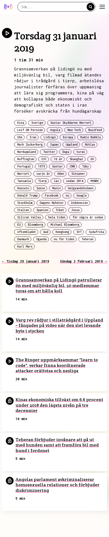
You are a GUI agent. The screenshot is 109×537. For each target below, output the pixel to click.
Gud (45, 232)
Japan (54, 144)
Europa (68, 137)
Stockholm (25, 203)
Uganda (41, 239)
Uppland (72, 144)
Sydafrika (96, 232)
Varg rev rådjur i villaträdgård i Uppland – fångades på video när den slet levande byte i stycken (59, 325)
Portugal (24, 166)
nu (67, 195)
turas (80, 152)
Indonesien (79, 203)
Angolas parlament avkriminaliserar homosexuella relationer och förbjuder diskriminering (58, 485)
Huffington (25, 159)
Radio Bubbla (90, 137)
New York (74, 130)
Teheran (87, 239)
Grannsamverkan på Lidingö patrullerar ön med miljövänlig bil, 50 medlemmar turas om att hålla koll (59, 285)
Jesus (75, 210)
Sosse (40, 188)
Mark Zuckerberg (30, 144)
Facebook (52, 195)
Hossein (23, 188)
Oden (60, 173)
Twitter (49, 152)
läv (56, 181)
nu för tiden (64, 239)
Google (81, 195)
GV (92, 159)
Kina (20, 122)
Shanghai (76, 159)
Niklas (90, 144)
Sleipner (78, 173)
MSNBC (95, 181)
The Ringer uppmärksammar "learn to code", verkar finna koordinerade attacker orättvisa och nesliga (57, 365)
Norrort (23, 173)
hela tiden (56, 217)
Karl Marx (25, 246)
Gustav (57, 166)
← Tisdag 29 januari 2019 (25, 261)
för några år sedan (88, 217)
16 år (58, 159)
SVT (79, 232)
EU (19, 224)
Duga (65, 152)
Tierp (42, 181)
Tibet (60, 210)
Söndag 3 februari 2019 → (83, 261)
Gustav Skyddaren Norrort (70, 122)
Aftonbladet (26, 232)
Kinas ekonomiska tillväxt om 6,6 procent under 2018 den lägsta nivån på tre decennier (59, 405)
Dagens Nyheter (52, 203)
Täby (85, 166)
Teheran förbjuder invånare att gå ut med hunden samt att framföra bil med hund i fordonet (57, 445)
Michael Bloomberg (64, 224)
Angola (55, 130)
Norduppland (26, 152)
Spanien (42, 210)
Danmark (23, 239)
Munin (56, 188)
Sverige (37, 122)
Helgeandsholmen (80, 188)
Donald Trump (27, 195)
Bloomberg (35, 224)
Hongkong (62, 232)
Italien (23, 210)
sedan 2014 (74, 181)
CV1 (44, 159)
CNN (72, 166)
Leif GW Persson (30, 130)
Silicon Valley (29, 217)
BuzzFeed (95, 130)
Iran (33, 137)
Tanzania (24, 181)
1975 (41, 166)
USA (19, 137)
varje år (43, 173)
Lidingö (50, 137)
